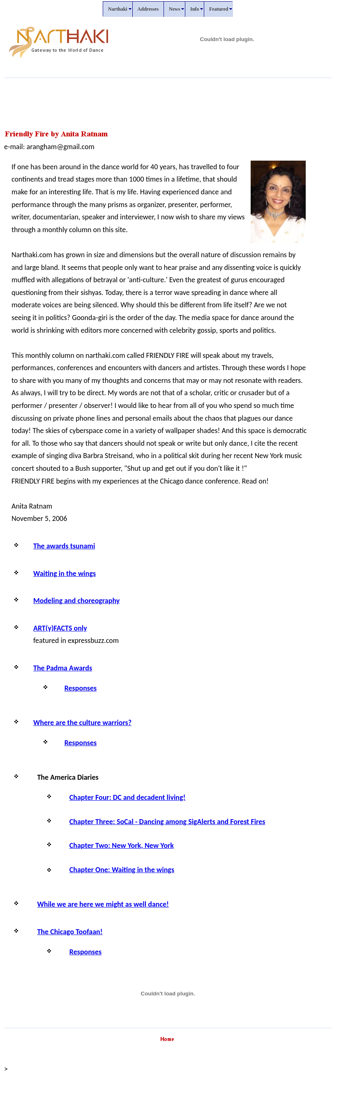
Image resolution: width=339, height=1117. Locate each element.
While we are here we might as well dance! (102, 904)
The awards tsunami (64, 545)
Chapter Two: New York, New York (121, 845)
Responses (81, 688)
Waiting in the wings (64, 573)
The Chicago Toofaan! (69, 931)
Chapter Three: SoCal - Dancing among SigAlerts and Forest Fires (167, 821)
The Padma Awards (62, 668)
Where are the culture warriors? (82, 722)
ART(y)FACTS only (60, 628)
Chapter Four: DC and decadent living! (127, 797)
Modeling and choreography (76, 600)
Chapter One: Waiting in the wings (121, 869)
